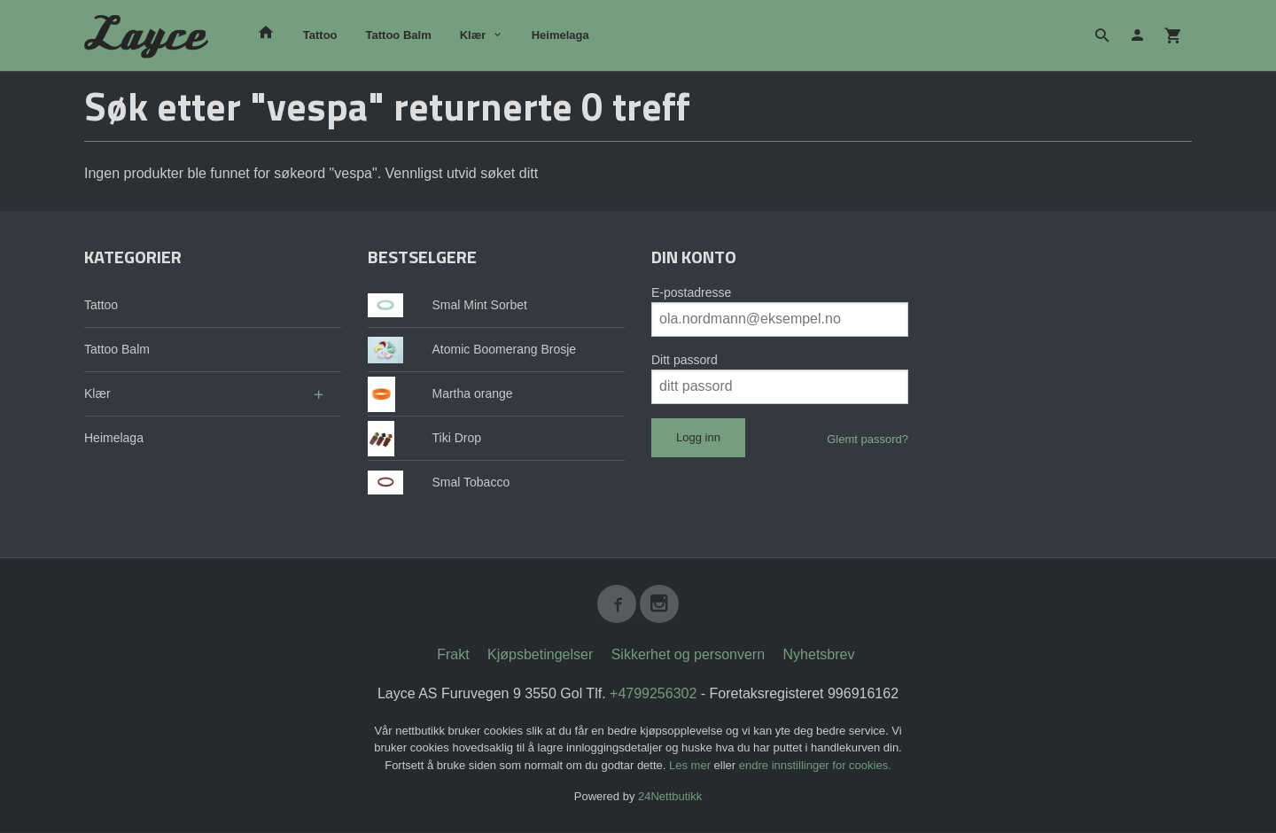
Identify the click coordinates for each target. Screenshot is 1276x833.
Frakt (453, 655)
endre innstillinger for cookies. (815, 766)
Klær (473, 35)
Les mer (691, 766)
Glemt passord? (867, 439)
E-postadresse (691, 292)
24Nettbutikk (670, 797)
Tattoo (320, 35)
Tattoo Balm (399, 35)
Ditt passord (684, 360)
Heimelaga (560, 35)
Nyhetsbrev (819, 655)
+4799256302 (653, 694)
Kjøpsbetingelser (540, 655)
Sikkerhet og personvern (688, 655)
